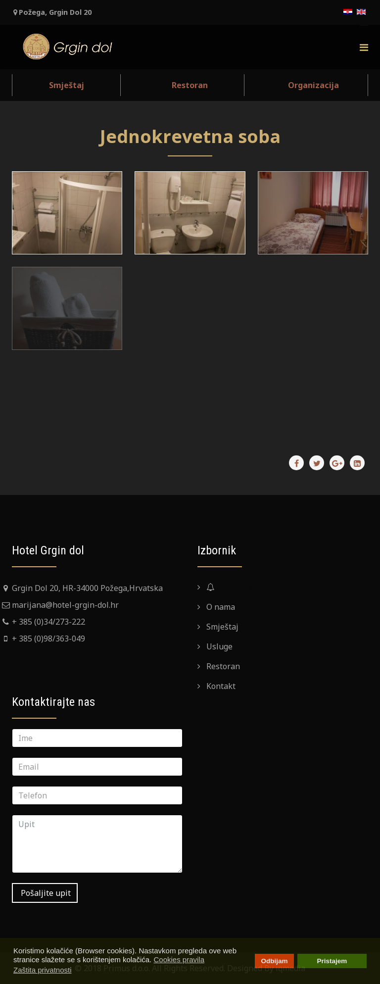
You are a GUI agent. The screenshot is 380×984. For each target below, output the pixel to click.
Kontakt (220, 686)
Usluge (218, 646)
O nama (219, 606)
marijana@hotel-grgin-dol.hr (65, 604)
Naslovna (227, 587)
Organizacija (313, 85)
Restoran (190, 85)
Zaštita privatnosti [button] (42, 970)
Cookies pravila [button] (178, 959)
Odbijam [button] (274, 961)
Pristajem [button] (332, 961)
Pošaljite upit (45, 892)
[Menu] (364, 47)
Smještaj (66, 85)
